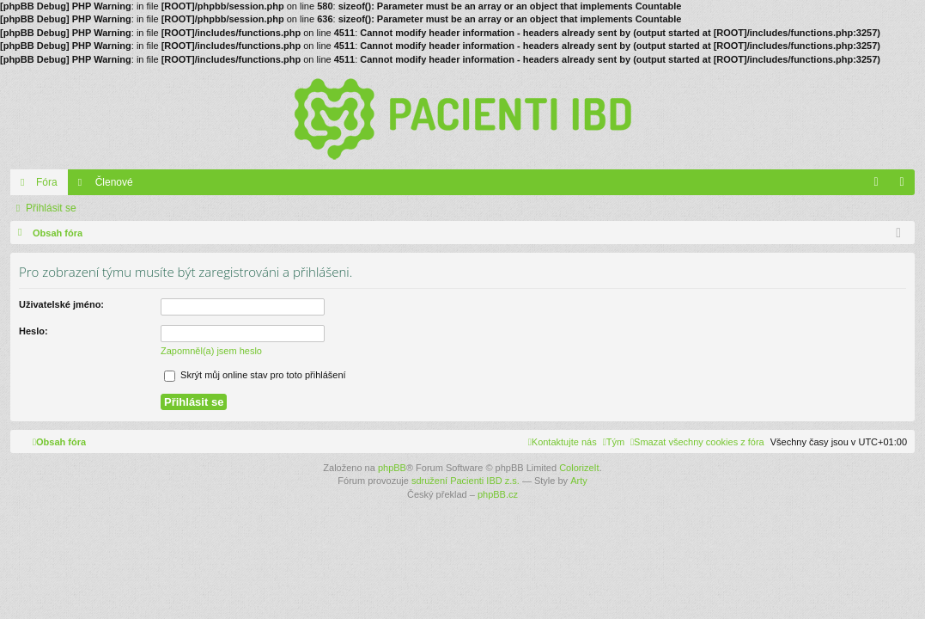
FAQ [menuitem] (881, 185)
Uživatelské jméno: (61, 304)
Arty (578, 480)
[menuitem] (697, 442)
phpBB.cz (498, 494)
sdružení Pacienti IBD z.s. (465, 480)
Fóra (47, 182)
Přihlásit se (51, 208)
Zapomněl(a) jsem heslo (211, 351)
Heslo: (33, 331)
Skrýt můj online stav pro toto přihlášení (255, 375)
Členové (114, 182)
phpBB (392, 468)
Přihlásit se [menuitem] (906, 185)
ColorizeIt (579, 468)
